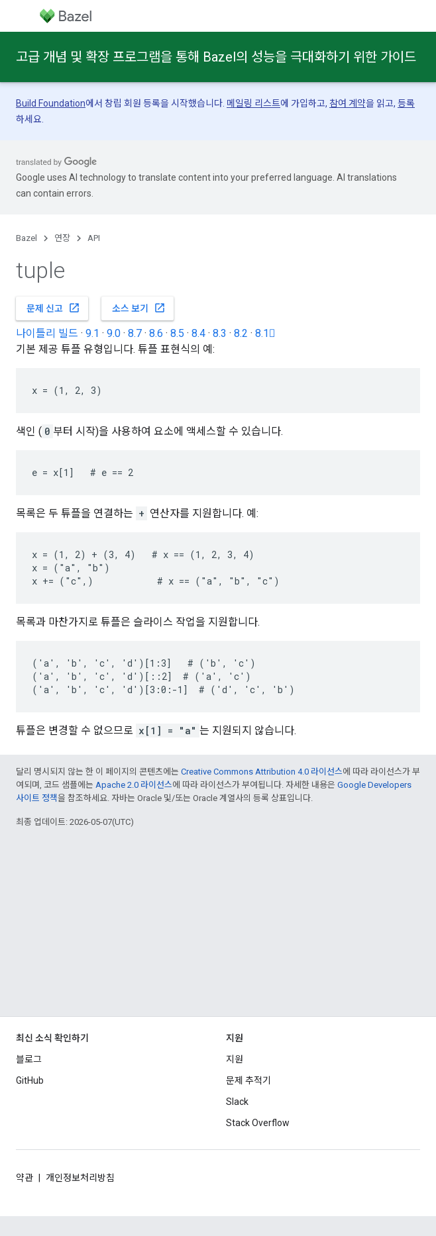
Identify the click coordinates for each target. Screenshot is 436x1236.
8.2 (241, 333)
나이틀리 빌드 (47, 333)
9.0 (114, 333)
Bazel (26, 238)
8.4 (198, 333)
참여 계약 (347, 103)
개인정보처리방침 (80, 1177)
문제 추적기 (248, 1080)
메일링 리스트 (253, 103)
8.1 (265, 333)
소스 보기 (139, 308)
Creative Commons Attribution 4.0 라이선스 (262, 772)
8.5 (177, 333)
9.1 (92, 333)
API (93, 238)
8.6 (156, 333)
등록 (406, 103)
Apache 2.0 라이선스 (133, 785)
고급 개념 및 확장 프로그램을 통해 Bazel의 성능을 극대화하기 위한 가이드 (216, 57)
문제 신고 (53, 308)
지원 (234, 1059)
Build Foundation (50, 103)
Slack (237, 1101)
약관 (24, 1177)
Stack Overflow (258, 1122)
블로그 (29, 1059)
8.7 (135, 333)
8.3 (220, 333)
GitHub (30, 1080)
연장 (62, 238)
